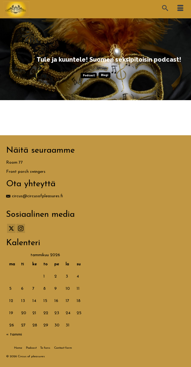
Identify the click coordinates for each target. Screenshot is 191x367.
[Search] (165, 9)
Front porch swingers (25, 171)
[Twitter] (11, 228)
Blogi (104, 75)
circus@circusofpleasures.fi (34, 196)
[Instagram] (20, 228)
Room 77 (14, 162)
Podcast (89, 75)
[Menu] (180, 9)
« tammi (14, 334)
